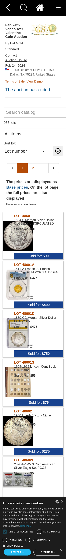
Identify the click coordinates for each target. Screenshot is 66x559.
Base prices (17, 187)
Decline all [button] (48, 552)
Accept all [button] (17, 552)
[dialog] (33, 528)
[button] (33, 545)
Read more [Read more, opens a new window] (26, 525)
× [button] (62, 501)
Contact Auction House (16, 58)
